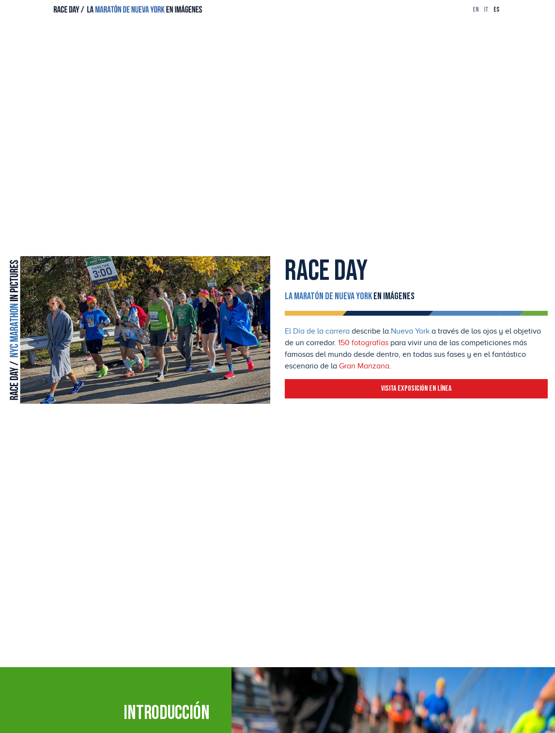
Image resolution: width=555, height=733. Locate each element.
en (476, 9)
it (486, 9)
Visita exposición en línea (416, 388)
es (496, 9)
